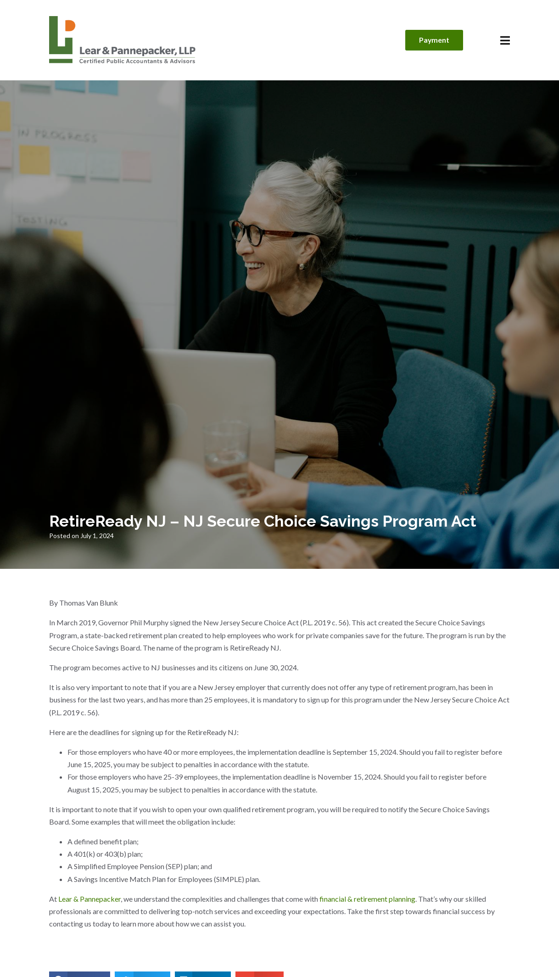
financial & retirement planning (367, 898)
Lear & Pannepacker (89, 898)
